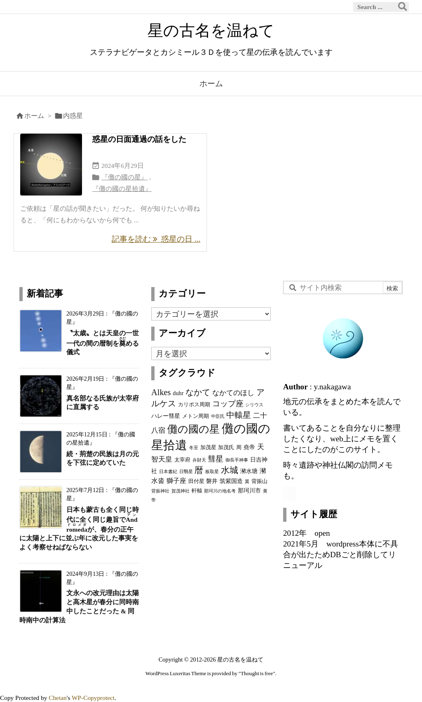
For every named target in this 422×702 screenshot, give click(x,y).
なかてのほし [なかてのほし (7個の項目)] (233, 393)
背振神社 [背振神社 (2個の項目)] (160, 491)
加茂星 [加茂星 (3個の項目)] (208, 447)
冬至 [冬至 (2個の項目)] (193, 447)
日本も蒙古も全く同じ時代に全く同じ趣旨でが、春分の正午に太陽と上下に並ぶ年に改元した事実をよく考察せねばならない (79, 528)
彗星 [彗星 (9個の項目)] (215, 459)
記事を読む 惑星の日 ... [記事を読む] (156, 239)
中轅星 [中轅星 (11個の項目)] (238, 414)
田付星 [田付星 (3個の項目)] (196, 481)
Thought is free (257, 673)
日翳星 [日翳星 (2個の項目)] (186, 471)
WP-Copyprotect (93, 697)
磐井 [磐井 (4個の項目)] (212, 481)
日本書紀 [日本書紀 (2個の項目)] (168, 471)
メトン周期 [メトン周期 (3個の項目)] (195, 416)
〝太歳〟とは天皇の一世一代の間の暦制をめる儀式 (102, 343)
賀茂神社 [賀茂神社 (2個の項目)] (180, 491)
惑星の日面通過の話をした (139, 139)
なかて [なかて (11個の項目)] (197, 392)
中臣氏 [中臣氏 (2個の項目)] (218, 416)
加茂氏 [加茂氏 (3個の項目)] (226, 447)
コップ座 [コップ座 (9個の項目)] (228, 403)
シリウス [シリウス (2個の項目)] (254, 405)
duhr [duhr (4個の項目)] (178, 393)
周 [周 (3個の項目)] (238, 447)
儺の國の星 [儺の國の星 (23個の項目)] (193, 429)
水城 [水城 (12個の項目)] (229, 470)
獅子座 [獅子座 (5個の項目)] (176, 480)
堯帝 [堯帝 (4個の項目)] (249, 447)
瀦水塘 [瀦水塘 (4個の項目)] (249, 471)
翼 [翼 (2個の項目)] (247, 481)
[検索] (402, 7)
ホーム (34, 115)
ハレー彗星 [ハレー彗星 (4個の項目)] (165, 415)
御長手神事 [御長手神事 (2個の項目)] (236, 460)
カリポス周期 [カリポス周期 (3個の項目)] (194, 405)
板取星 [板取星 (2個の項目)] (212, 471)
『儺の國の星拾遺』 (122, 188)
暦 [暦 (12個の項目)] (199, 470)
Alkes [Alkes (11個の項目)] (161, 392)
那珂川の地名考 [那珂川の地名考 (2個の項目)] (220, 491)
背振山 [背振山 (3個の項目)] (259, 481)
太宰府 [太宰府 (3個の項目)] (182, 460)
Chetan (58, 697)
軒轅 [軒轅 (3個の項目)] (197, 491)
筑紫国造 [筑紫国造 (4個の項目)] (231, 481)
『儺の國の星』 (124, 177)
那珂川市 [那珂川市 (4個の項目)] (249, 490)
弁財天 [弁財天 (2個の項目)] (199, 460)
